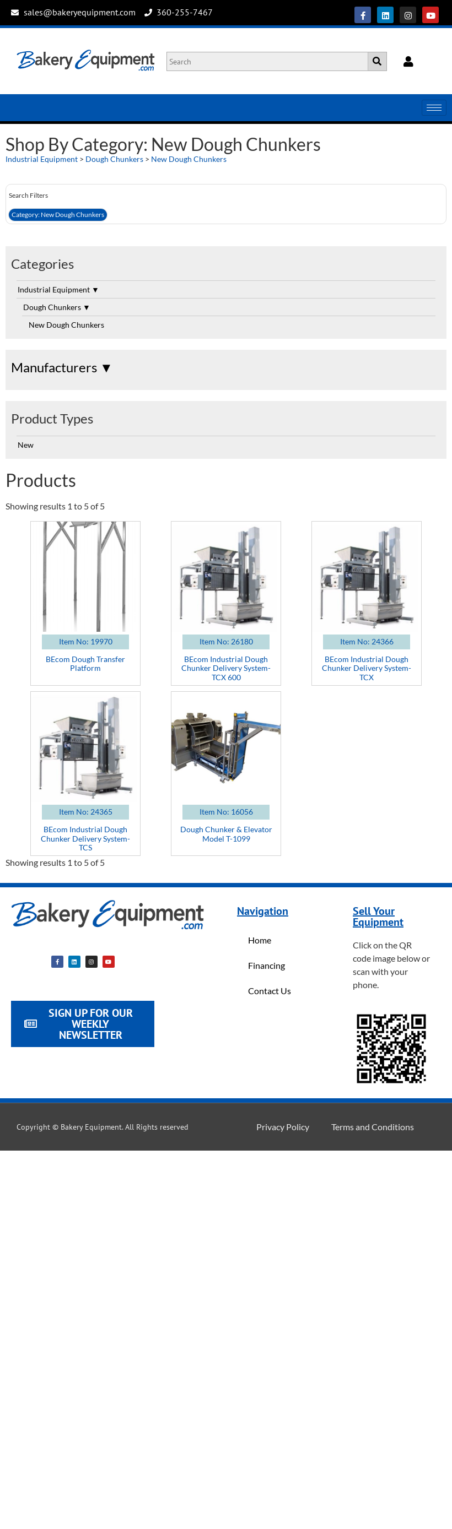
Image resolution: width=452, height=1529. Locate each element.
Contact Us (269, 990)
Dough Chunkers (114, 159)
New (26, 444)
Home (259, 940)
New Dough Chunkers (189, 159)
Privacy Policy (282, 1126)
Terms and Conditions (372, 1126)
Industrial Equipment (42, 159)
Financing (266, 965)
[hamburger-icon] (434, 108)
